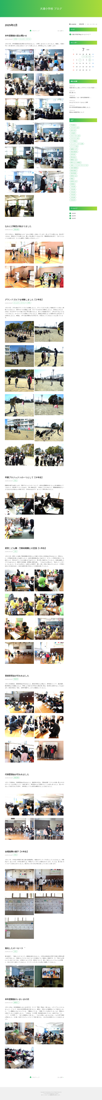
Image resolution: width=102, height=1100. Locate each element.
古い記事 (60, 30)
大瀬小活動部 (74, 167)
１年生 (15, 551)
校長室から (73, 176)
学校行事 (16, 679)
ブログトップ (35, 30)
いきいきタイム (74, 127)
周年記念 (73, 157)
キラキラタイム (74, 138)
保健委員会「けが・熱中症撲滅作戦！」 (80, 97)
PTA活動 (73, 125)
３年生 (72, 192)
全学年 (72, 154)
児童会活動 (16, 229)
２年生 (28, 302)
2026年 (74, 213)
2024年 (74, 218)
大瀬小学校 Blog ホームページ (80, 34)
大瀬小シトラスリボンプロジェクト (79, 165)
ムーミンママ (74, 146)
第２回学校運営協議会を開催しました (79, 107)
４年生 (72, 194)
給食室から (73, 181)
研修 (72, 178)
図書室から (73, 159)
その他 (15, 39)
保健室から (16, 1002)
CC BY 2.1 (56, 1093)
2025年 (74, 216)
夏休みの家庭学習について (76, 112)
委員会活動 (73, 170)
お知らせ (73, 130)
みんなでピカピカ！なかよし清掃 (78, 102)
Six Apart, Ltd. (52, 1093)
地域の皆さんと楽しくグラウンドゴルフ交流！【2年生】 (83, 87)
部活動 (72, 184)
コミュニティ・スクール (24, 39)
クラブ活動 (73, 141)
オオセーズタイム (75, 135)
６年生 (15, 480)
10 (89, 60)
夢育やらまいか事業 (75, 162)
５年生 (72, 197)
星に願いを (72, 92)
